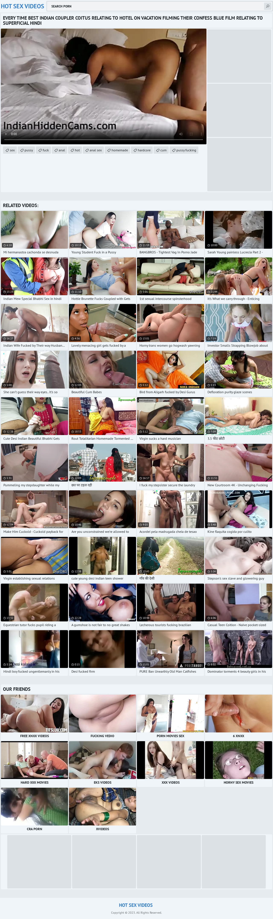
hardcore (144, 150)
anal (62, 150)
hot (77, 150)
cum (163, 150)
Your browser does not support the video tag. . (103, 86)
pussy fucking (186, 150)
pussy (29, 150)
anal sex (96, 150)
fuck (46, 150)
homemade (120, 150)
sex (12, 150)
